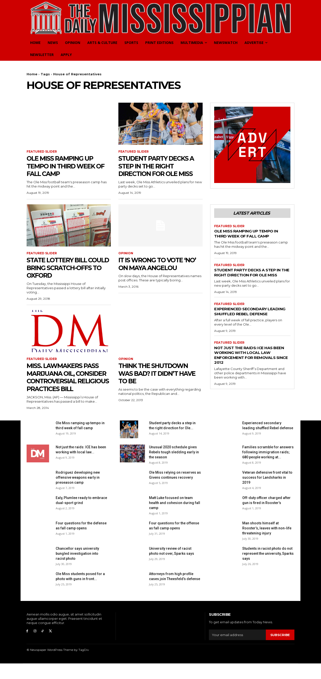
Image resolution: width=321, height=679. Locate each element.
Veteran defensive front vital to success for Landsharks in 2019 (267, 493)
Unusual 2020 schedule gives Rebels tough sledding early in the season (174, 468)
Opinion (125, 253)
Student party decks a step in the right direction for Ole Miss (160, 166)
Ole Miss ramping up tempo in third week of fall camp (65, 166)
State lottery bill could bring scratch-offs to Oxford (67, 268)
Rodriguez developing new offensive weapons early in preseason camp (78, 493)
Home (32, 74)
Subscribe (280, 650)
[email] (237, 650)
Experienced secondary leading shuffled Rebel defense (243, 318)
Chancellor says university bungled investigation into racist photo (77, 569)
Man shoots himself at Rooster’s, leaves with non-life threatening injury (266, 544)
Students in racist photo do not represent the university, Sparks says (268, 569)
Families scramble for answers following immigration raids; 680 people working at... (268, 468)
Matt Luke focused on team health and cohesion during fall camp (174, 518)
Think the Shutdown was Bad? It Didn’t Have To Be (157, 373)
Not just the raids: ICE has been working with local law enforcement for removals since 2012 (251, 365)
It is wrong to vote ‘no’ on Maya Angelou (158, 264)
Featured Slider (42, 151)
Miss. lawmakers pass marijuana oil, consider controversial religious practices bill (67, 384)
